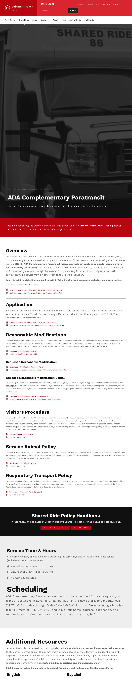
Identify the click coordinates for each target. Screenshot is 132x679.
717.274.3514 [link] (14, 605)
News (90, 4)
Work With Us (75, 20)
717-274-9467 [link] (41, 609)
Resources (45, 20)
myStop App (80, 4)
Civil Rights (89, 20)
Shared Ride (24, 20)
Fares (34, 20)
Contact (116, 4)
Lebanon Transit (22, 6)
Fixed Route (10, 20)
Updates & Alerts (103, 4)
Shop (63, 20)
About (55, 20)
